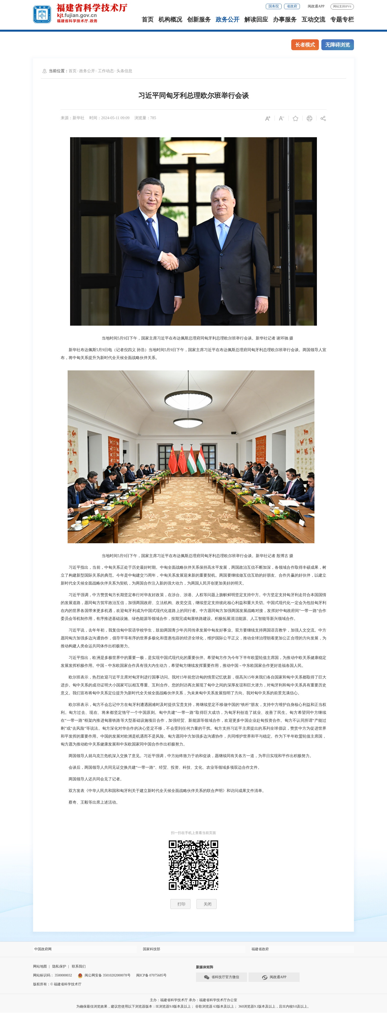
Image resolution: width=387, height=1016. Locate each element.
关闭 (208, 904)
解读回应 (256, 19)
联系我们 (79, 969)
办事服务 (285, 19)
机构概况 (170, 19)
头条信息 (124, 71)
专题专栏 (342, 19)
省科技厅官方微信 (221, 981)
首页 (148, 19)
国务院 (274, 6)
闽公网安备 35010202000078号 (104, 978)
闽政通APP (316, 6)
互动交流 (313, 19)
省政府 (292, 6)
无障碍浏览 (337, 44)
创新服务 (199, 19)
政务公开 (227, 19)
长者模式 (305, 44)
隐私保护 (59, 969)
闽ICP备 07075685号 (151, 978)
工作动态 (106, 71)
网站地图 (40, 969)
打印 (181, 904)
